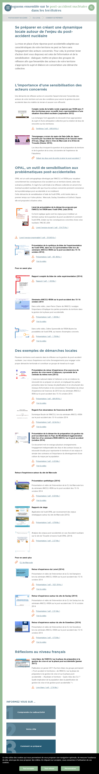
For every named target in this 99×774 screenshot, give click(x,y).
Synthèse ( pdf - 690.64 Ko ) (47, 129)
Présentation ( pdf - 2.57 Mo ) (48, 541)
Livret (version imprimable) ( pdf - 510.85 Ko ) (37, 238)
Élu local (36, 18)
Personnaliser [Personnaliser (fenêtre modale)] (70, 768)
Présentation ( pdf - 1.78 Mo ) (48, 336)
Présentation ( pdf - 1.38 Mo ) (48, 317)
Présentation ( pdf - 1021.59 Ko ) (49, 585)
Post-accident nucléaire (17, 18)
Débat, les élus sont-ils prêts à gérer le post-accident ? (58, 158)
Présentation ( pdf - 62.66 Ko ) (48, 422)
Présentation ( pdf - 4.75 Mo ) (48, 638)
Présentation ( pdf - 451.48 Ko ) (49, 257)
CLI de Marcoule (26, 562)
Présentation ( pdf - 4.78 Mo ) (48, 522)
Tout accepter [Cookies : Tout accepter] (28, 768)
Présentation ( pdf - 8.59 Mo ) (48, 496)
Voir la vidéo (41, 261)
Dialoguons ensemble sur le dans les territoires (46, 8)
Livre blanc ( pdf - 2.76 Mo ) (47, 687)
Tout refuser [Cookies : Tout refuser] (49, 768)
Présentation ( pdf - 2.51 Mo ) (48, 611)
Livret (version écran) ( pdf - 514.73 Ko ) (52, 227)
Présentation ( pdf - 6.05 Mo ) (48, 461)
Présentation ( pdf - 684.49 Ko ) (49, 399)
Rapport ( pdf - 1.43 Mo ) (46, 281)
